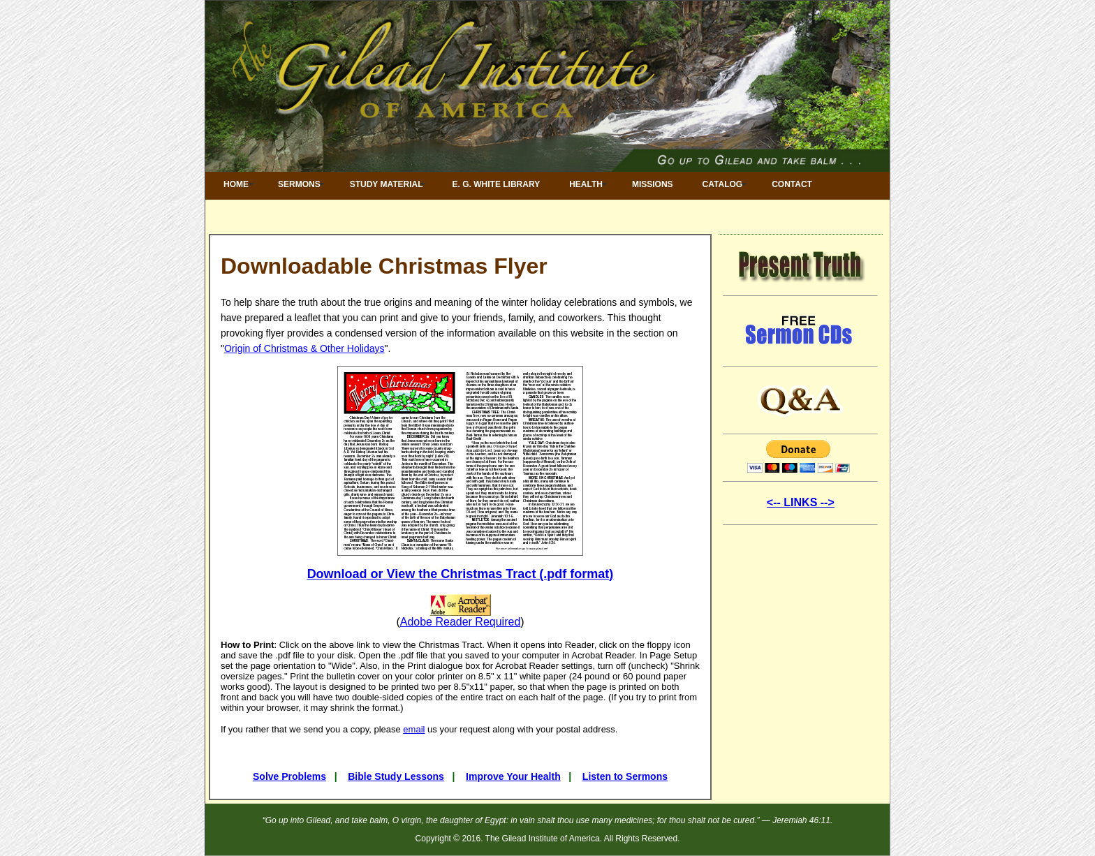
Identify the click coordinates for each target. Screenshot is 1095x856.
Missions (652, 184)
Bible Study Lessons (396, 776)
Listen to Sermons (625, 776)
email (414, 729)
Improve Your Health (513, 776)
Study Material (386, 184)
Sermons (299, 184)
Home (236, 184)
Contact (792, 184)
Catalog (723, 184)
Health (586, 184)
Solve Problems (289, 776)
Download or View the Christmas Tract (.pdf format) (460, 574)
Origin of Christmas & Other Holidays (304, 348)
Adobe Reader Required (460, 622)
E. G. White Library (497, 184)
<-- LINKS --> (801, 502)
